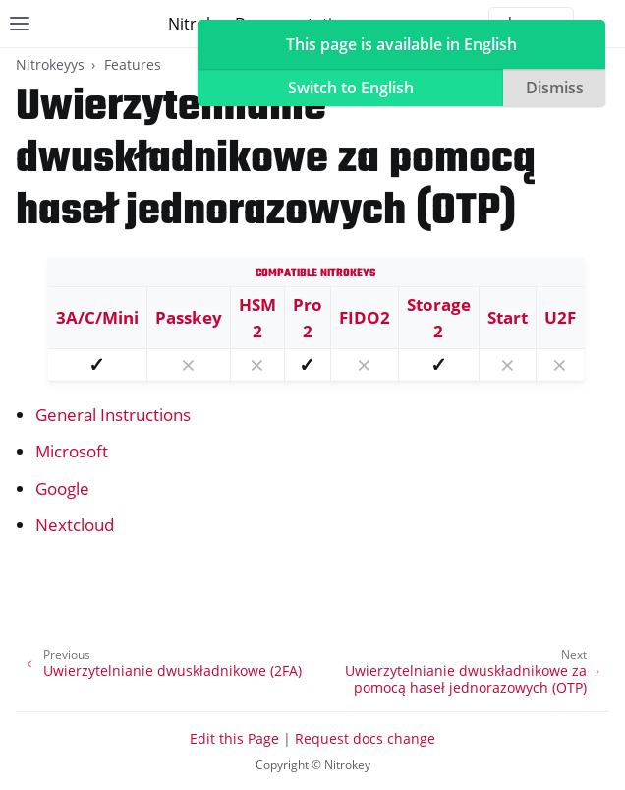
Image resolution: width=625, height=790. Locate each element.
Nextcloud (74, 525)
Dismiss (555, 87)
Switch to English (351, 87)
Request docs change (365, 738)
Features (132, 64)
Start (507, 317)
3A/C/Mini (97, 317)
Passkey (188, 317)
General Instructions (113, 414)
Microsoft (71, 451)
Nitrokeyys (50, 64)
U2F (560, 317)
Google (62, 488)
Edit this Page (234, 738)
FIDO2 (364, 317)
